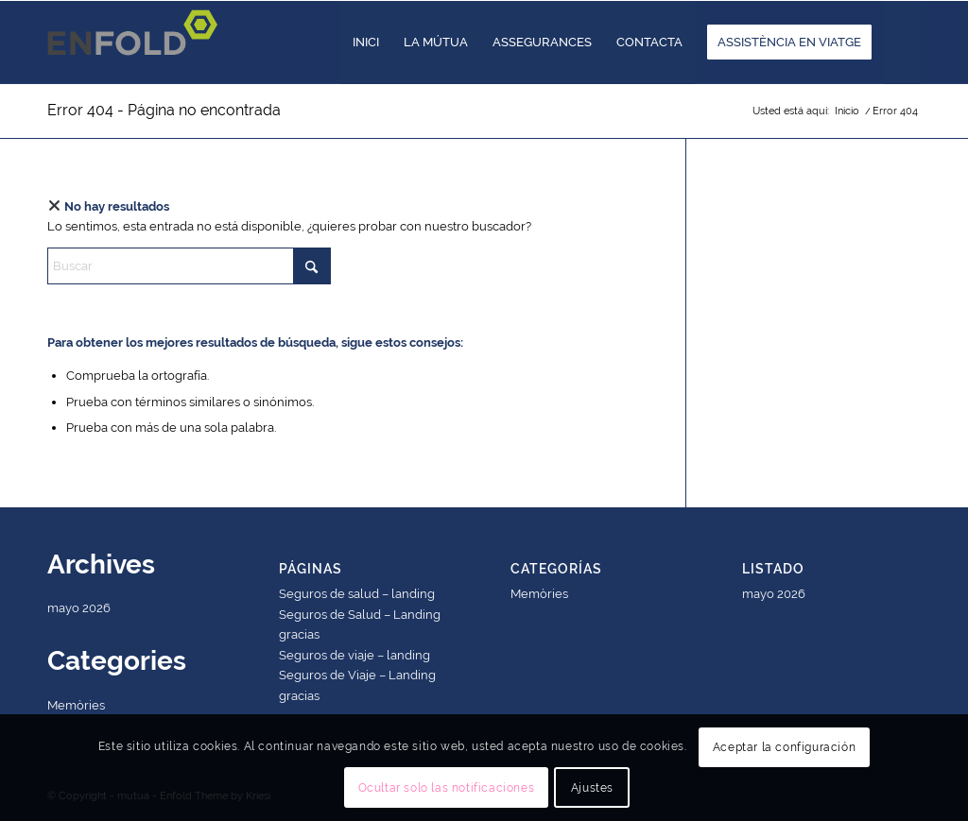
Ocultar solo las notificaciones (446, 788)
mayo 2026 (79, 608)
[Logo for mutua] (138, 42)
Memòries (76, 705)
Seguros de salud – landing (357, 594)
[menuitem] (365, 42)
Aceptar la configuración (784, 747)
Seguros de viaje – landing (354, 655)
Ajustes (592, 788)
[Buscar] (902, 42)
